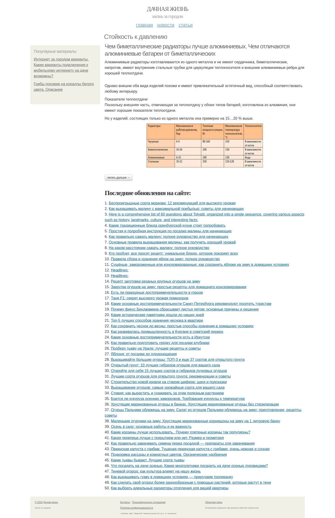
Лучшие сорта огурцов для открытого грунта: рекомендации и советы (171, 376)
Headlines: (120, 270)
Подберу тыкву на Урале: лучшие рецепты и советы (156, 348)
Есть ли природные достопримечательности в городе (157, 293)
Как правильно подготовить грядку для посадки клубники (160, 343)
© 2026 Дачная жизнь (46, 502)
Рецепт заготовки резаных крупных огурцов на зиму (155, 281)
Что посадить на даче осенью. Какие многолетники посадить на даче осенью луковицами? (189, 466)
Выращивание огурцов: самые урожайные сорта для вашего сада (167, 387)
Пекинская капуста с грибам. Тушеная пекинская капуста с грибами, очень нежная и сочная (190, 449)
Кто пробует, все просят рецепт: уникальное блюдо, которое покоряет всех (173, 253)
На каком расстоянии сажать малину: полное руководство (159, 248)
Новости (165, 24)
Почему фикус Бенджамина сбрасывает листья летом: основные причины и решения (185, 309)
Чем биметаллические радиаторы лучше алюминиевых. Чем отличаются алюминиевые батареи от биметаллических (197, 50)
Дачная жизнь (167, 9)
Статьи (185, 24)
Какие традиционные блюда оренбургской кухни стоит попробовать (167, 225)
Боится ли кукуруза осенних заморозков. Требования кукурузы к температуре (178, 399)
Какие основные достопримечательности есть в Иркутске (160, 337)
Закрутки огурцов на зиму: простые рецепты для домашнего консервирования (178, 287)
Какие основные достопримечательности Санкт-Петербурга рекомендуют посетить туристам (191, 304)
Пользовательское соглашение (149, 502)
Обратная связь (213, 502)
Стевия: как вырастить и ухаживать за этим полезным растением (167, 393)
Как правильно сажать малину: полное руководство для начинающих (168, 237)
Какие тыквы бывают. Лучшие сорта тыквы (147, 460)
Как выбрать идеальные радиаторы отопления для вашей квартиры (169, 488)
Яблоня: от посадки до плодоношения (144, 354)
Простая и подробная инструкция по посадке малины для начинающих (170, 231)
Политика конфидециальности (136, 508)
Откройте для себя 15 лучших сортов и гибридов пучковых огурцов (169, 371)
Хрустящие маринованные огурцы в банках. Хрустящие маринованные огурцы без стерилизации (195, 404)
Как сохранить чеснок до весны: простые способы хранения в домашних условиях (182, 326)
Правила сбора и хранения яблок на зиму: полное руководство (165, 259)
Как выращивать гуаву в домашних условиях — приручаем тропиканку (172, 477)
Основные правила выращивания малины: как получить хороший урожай (172, 242)
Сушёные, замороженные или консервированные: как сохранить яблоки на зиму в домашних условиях (200, 265)
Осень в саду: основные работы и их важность (151, 427)
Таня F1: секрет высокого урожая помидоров (149, 298)
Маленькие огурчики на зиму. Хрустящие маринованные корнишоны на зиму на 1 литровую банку (195, 421)
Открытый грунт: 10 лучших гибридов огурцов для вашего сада (165, 365)
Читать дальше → (118, 177)
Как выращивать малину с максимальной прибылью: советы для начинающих (176, 209)
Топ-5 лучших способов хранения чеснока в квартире (157, 320)
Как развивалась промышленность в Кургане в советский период (167, 332)
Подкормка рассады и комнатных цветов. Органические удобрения (169, 455)
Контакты (125, 502)
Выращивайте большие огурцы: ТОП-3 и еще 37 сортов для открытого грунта (178, 360)
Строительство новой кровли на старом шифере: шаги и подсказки (169, 382)
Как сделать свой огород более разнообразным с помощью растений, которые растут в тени (191, 482)
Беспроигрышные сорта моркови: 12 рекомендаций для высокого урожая (172, 203)
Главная (144, 24)
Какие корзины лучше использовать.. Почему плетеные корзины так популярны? (180, 432)
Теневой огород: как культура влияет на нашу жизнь (156, 471)
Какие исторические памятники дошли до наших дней (157, 315)
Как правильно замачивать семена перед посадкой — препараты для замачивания (183, 443)
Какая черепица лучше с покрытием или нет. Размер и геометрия (167, 438)
